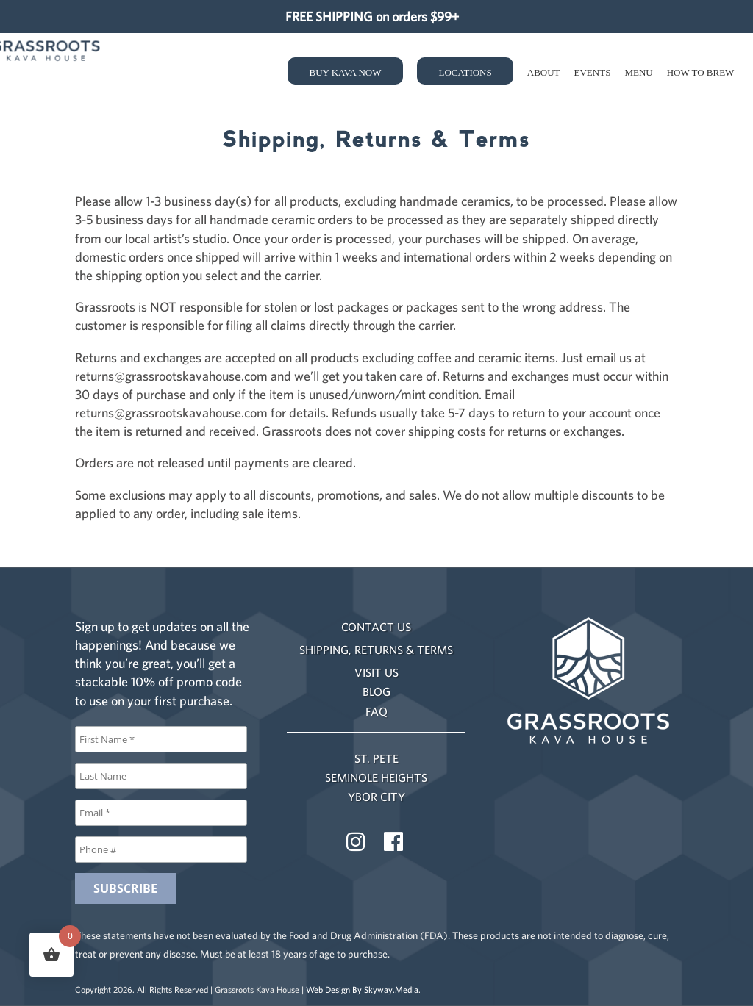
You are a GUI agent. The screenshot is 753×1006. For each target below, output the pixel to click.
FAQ (376, 711)
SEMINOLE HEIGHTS (376, 777)
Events (592, 72)
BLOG (376, 691)
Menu (638, 72)
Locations (465, 72)
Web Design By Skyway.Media (362, 989)
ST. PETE (376, 758)
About (543, 72)
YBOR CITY (376, 796)
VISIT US (376, 672)
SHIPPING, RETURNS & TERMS (376, 649)
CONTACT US (376, 626)
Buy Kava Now (346, 72)
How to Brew (701, 72)
